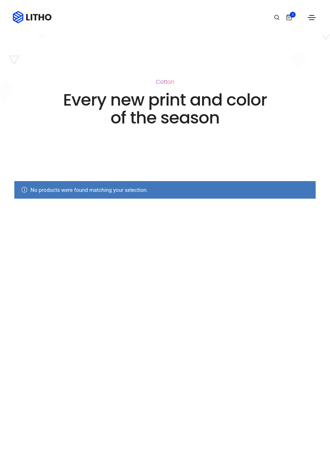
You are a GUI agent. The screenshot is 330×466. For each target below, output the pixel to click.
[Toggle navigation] (312, 17)
